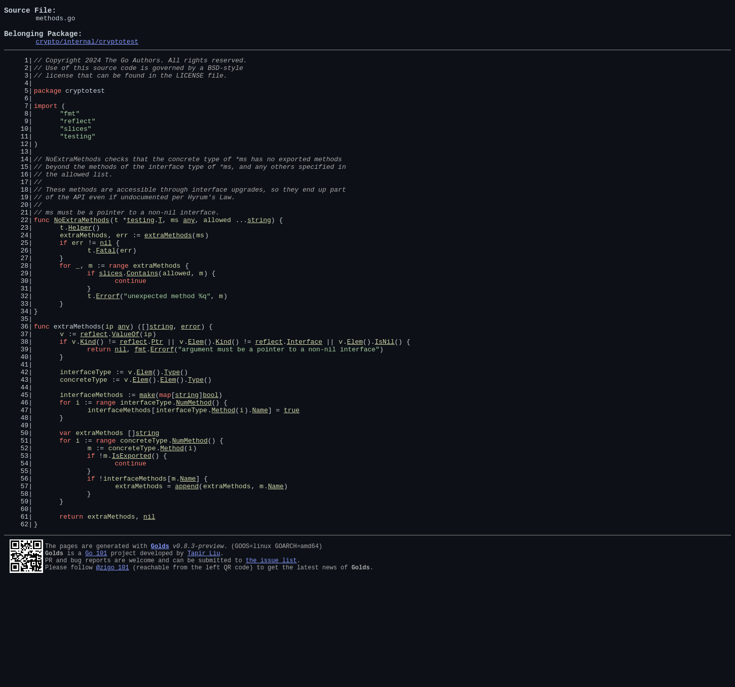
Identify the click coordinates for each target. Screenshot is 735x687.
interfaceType (85, 443)
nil (105, 288)
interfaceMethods (91, 470)
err (122, 278)
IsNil (385, 406)
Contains (142, 324)
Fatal (105, 297)
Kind (88, 406)
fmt (140, 415)
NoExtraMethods (81, 260)
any (189, 260)
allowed (217, 260)
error (191, 388)
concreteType (83, 452)
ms (175, 260)
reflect (94, 397)
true (291, 488)
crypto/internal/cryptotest (86, 48)
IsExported (131, 543)
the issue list (271, 663)
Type (172, 443)
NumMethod (193, 479)
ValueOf (126, 397)
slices (111, 324)
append (187, 580)
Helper (80, 269)
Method (224, 488)
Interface (304, 406)
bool (210, 470)
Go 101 (96, 654)
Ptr (157, 406)
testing (140, 260)
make (147, 470)
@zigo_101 (112, 672)
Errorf (108, 351)
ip (109, 388)
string (259, 260)
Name (260, 488)
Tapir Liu (203, 654)
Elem (196, 406)
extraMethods (83, 278)
